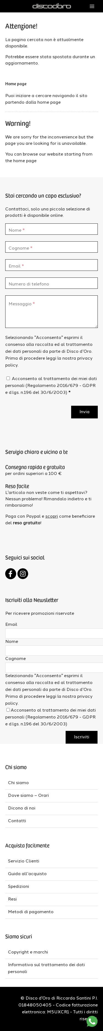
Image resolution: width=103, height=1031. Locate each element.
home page (49, 102)
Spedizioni (18, 887)
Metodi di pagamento (31, 912)
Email (11, 625)
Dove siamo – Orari (28, 796)
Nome (11, 642)
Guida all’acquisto (27, 874)
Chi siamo (18, 783)
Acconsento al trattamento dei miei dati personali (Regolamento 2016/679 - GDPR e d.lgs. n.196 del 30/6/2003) (51, 386)
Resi (12, 899)
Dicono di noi (21, 808)
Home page (16, 83)
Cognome (15, 659)
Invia (84, 412)
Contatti (17, 821)
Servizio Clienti (23, 861)
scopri (51, 516)
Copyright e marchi (28, 952)
